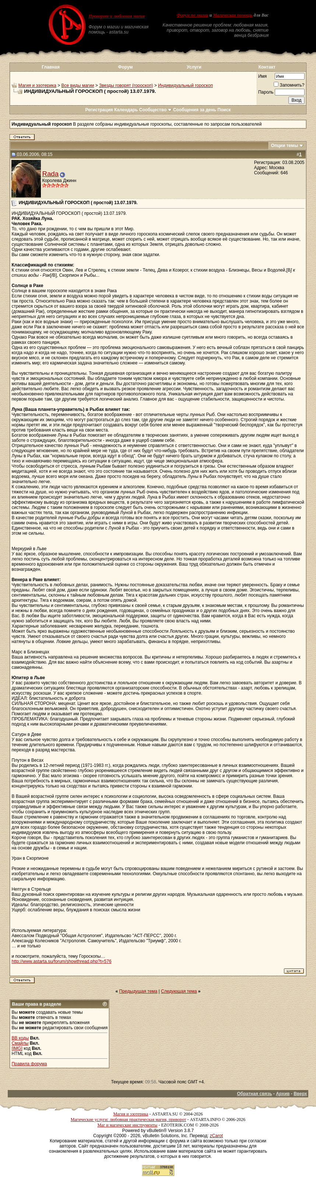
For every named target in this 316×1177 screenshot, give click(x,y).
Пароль (266, 92)
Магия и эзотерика (37, 85)
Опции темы (284, 145)
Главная (51, 67)
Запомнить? (289, 85)
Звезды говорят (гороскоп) (126, 85)
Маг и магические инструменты (127, 1125)
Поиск (224, 109)
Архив (282, 1093)
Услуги (194, 67)
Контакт (267, 67)
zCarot (216, 1135)
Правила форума (29, 1063)
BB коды (20, 1038)
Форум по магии (192, 15)
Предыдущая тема (138, 991)
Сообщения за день (194, 109)
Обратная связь (254, 1093)
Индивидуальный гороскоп (185, 85)
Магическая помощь (232, 15)
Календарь (126, 109)
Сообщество (155, 109)
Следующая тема (179, 991)
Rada (50, 174)
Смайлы (19, 1043)
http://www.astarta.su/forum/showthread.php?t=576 (61, 961)
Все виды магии (78, 85)
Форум (125, 67)
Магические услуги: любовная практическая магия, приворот (128, 1119)
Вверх (300, 1093)
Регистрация (99, 109)
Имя (262, 76)
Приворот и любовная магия (117, 16)
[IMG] (16, 1048)
